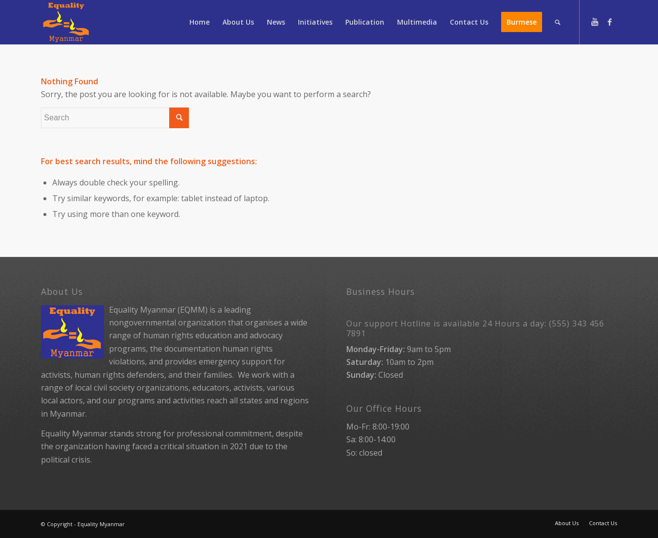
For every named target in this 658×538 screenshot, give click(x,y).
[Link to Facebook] (609, 21)
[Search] (557, 22)
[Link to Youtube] (594, 21)
